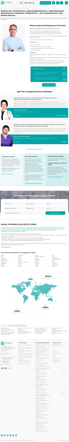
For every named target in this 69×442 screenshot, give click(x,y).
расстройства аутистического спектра (16, 228)
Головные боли (38, 371)
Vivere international (56, 353)
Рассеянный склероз (39, 387)
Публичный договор (57, 360)
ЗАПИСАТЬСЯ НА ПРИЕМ (49, 84)
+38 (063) (21, 3)
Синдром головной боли (39, 329)
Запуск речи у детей (39, 424)
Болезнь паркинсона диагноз (40, 331)
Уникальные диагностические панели (25, 353)
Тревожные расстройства (40, 346)
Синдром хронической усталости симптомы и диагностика (7, 334)
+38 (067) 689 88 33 (5, 360)
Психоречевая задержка (56, 330)
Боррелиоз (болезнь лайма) (40, 429)
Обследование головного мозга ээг (8, 330)
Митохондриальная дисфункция (41, 354)
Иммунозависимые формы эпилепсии (42, 366)
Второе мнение (21, 358)
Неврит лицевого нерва (40, 397)
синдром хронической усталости (45, 228)
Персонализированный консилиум (25, 357)
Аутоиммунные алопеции (40, 406)
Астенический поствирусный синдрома (59, 331)
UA (7, 353)
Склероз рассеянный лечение (40, 330)
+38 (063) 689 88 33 (5, 363)
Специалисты (55, 351)
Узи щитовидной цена (39, 333)
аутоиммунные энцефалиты (14, 230)
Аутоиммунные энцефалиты (40, 374)
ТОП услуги (24, 325)
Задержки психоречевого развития (42, 348)
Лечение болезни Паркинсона (41, 418)
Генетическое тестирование (23, 360)
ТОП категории (4, 325)
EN (4, 353)
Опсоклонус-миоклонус (40, 382)
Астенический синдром (40, 428)
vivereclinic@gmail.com (6, 364)
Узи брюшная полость (5, 329)
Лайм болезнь (54, 332)
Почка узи (20, 329)
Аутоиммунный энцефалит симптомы (25, 332)
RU (61, 2)
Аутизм (36, 420)
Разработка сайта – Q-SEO (63, 440)
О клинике (55, 350)
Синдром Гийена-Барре (40, 398)
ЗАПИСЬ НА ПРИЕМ (45, 2)
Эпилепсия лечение (5, 331)
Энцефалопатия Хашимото (40, 379)
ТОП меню (11, 325)
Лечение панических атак (23, 333)
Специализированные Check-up (24, 355)
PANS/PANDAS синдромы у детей (41, 350)
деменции (23, 230)
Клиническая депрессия (40, 426)
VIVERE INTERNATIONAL (6, 247)
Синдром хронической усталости (41, 358)
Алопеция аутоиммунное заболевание (8, 332)
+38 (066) (21, 2)
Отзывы (54, 355)
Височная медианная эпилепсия (41, 363)
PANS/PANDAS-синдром (31, 228)
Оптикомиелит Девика (39, 390)
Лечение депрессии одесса (56, 333)
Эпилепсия (37, 361)
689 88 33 (29, 3)
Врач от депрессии (21, 330)
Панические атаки (39, 359)
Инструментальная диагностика (24, 362)
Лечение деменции (39, 416)
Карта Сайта (55, 362)
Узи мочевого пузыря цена (23, 331)
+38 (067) (21, 1)
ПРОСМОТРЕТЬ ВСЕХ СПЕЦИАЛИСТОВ (34, 149)
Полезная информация (57, 358)
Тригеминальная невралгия (40, 392)
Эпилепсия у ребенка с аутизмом (41, 431)
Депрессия (37, 356)
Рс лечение (53, 329)
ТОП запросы (17, 325)
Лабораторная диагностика (23, 363)
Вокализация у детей (39, 332)
